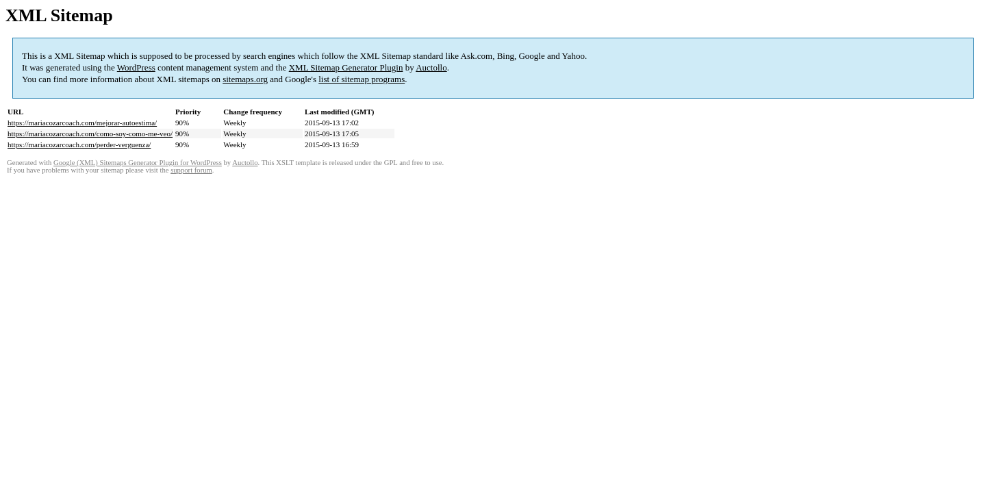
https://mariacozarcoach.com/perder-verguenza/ (79, 144)
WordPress (136, 67)
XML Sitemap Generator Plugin (346, 67)
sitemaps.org (245, 79)
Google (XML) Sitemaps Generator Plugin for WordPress (137, 162)
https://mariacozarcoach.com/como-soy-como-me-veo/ (90, 133)
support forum (191, 170)
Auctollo (431, 67)
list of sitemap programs (361, 79)
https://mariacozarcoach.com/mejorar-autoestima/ (82, 122)
